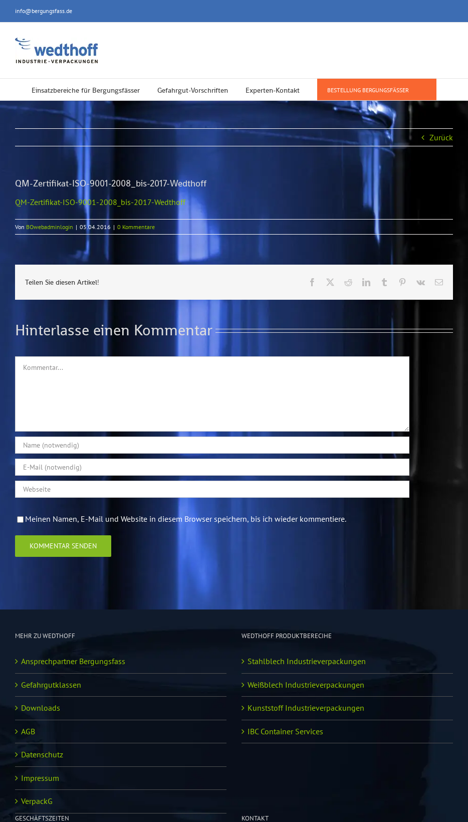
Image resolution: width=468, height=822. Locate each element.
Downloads (40, 708)
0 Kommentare (136, 227)
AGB (28, 731)
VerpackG (37, 801)
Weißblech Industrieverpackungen (306, 685)
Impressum (40, 778)
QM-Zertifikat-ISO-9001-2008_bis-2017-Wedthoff (100, 202)
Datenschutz (42, 754)
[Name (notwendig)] (212, 445)
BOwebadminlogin (49, 227)
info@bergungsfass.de (43, 11)
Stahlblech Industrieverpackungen (307, 661)
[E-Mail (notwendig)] (212, 467)
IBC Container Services (285, 731)
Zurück (441, 137)
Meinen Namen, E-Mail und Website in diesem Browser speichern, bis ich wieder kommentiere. (185, 519)
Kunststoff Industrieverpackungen (306, 708)
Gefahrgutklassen (51, 685)
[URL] (212, 489)
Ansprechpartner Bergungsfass (73, 661)
